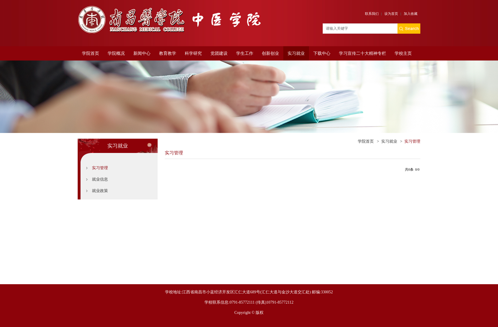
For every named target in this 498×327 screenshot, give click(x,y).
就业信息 (100, 179)
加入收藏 (410, 14)
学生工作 (244, 53)
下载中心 (321, 53)
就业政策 (100, 191)
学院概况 (116, 53)
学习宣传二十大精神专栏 (362, 53)
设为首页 (391, 14)
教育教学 (167, 53)
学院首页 (90, 53)
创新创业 (270, 53)
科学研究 (193, 53)
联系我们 (372, 14)
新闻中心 (141, 53)
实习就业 (296, 53)
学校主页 (403, 53)
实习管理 (100, 168)
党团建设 (219, 53)
